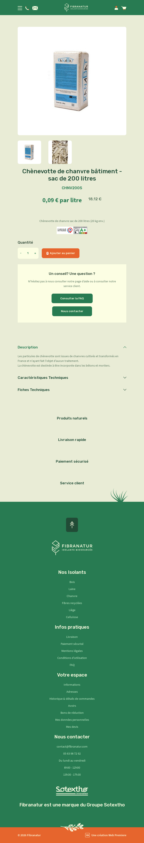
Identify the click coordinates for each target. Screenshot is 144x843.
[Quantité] (28, 253)
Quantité (25, 242)
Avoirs (72, 706)
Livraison (72, 637)
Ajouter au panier (60, 253)
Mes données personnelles (72, 720)
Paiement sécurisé (72, 644)
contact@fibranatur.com (72, 746)
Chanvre (72, 596)
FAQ (72, 665)
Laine (72, 589)
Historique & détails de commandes (72, 699)
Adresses (72, 692)
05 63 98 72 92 (72, 753)
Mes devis (72, 727)
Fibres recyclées (72, 603)
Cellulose (72, 617)
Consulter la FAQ (72, 298)
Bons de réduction (72, 713)
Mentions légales (72, 651)
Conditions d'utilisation (72, 658)
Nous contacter (72, 311)
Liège (72, 610)
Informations (72, 685)
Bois (72, 582)
